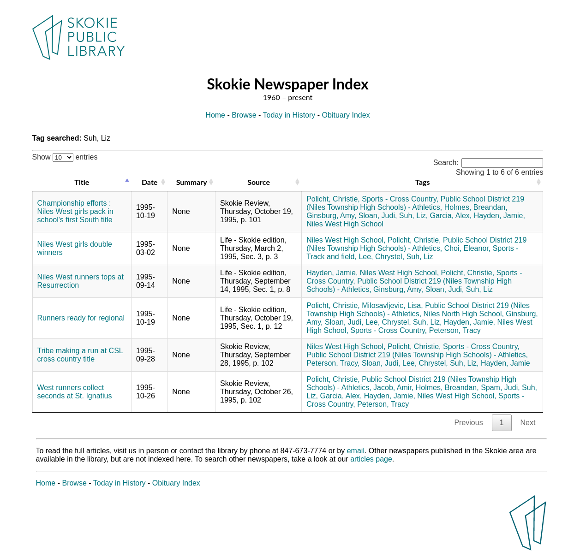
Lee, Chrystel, (381, 257)
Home (215, 115)
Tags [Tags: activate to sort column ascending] (422, 182)
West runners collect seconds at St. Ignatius (74, 392)
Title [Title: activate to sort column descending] (81, 182)
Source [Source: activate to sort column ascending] (258, 182)
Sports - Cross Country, (400, 199)
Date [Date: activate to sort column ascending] (149, 182)
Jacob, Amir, (393, 387)
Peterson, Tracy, (332, 363)
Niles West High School (344, 224)
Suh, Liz (420, 257)
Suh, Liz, (413, 215)
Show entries (65, 157)
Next (528, 423)
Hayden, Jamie (505, 363)
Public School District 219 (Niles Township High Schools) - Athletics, (415, 203)
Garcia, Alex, (451, 215)
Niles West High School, (345, 240)
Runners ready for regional (81, 318)
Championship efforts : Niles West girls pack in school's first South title (75, 211)
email (356, 451)
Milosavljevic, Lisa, (392, 305)
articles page (371, 459)
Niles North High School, (464, 314)
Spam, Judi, (500, 387)
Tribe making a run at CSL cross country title (80, 355)
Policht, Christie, (333, 199)
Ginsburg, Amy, (331, 215)
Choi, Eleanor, (467, 248)
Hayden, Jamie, (499, 215)
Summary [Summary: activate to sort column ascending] (191, 182)
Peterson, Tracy (455, 330)
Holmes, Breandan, (476, 207)
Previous (468, 423)
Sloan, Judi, (378, 215)
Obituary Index (346, 115)
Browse (244, 115)
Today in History (289, 115)
